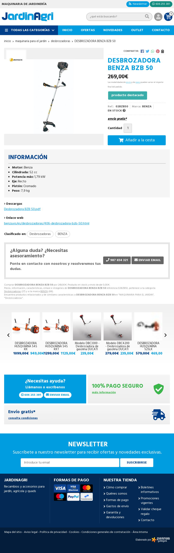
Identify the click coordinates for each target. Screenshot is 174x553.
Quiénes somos (116, 493)
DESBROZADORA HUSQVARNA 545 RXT (56, 346)
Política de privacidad (53, 532)
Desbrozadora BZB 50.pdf (22, 209)
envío (128, 82)
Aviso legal (30, 532)
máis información (104, 392)
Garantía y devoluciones (115, 515)
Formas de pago (117, 500)
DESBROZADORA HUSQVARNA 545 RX (26, 346)
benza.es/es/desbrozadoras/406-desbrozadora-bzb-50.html (46, 223)
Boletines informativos (150, 490)
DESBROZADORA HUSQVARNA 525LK (148, 346)
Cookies (74, 532)
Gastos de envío (117, 506)
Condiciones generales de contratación (105, 532)
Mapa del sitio (13, 532)
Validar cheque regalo (151, 511)
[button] (165, 336)
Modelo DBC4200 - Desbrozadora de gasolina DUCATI (117, 346)
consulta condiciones (23, 418)
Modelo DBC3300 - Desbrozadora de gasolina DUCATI (87, 346)
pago (137, 82)
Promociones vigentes (150, 501)
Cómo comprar (116, 487)
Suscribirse (137, 462)
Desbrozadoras (12, 291)
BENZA (44, 291)
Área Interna (140, 532)
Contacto (147, 520)
